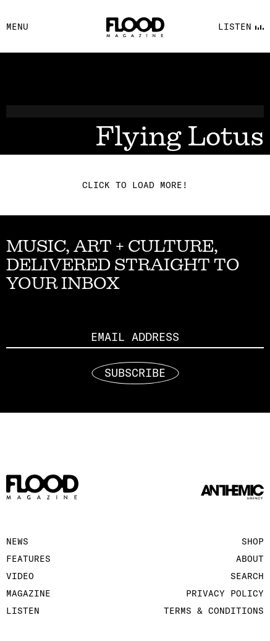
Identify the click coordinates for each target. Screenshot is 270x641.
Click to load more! (135, 185)
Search (247, 576)
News (17, 541)
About (250, 558)
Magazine (28, 593)
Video (20, 576)
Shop (253, 541)
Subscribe (135, 373)
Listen (23, 610)
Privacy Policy (225, 593)
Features (28, 558)
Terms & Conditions (214, 610)
